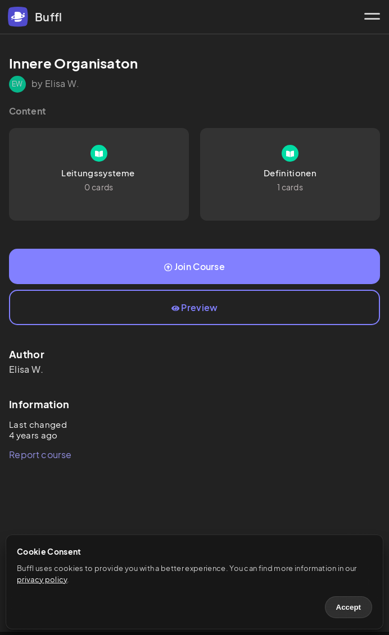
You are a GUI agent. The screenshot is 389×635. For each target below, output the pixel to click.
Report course (40, 454)
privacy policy (42, 579)
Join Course (194, 266)
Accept (348, 607)
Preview (194, 307)
